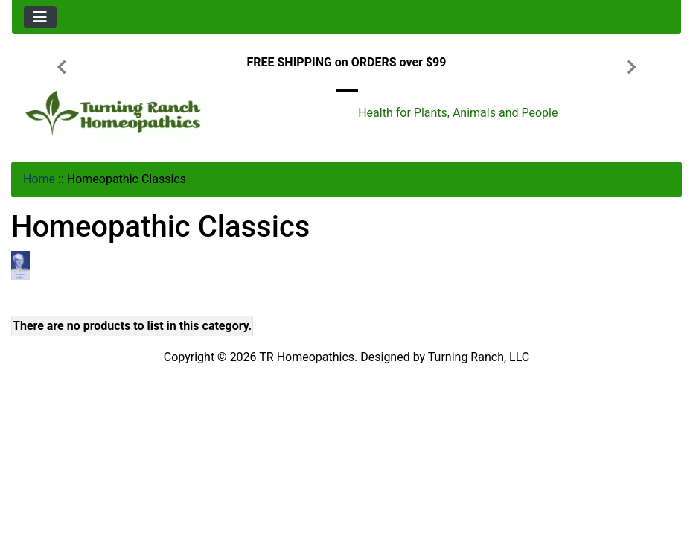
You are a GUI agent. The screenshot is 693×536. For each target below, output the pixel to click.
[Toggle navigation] (40, 17)
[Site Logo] (123, 113)
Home (39, 179)
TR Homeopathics (306, 357)
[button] (61, 68)
